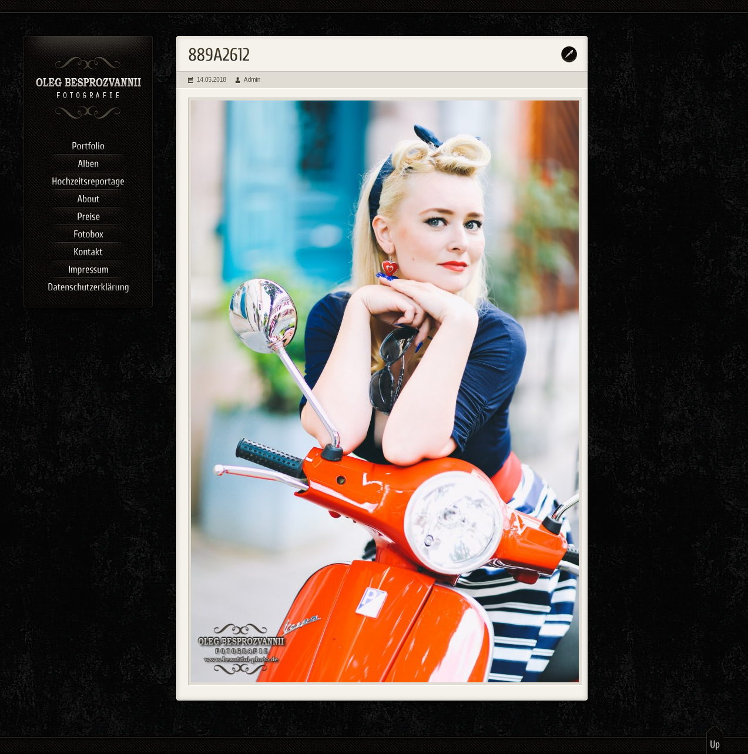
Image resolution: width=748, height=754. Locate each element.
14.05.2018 (211, 79)
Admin (252, 79)
